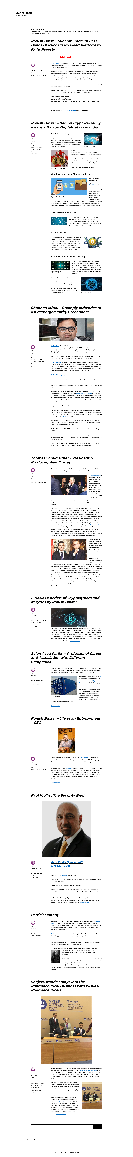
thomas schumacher (36, 480)
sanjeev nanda (35, 1080)
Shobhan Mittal (55, 345)
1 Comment (34, 153)
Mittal (32, 355)
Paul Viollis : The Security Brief (57, 795)
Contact (61, 1152)
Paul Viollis (65, 875)
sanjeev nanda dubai (36, 1085)
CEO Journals (24, 12)
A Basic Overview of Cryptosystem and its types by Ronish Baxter (65, 600)
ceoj (32, 68)
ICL (100, 676)
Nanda (33, 1077)
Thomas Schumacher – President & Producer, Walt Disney (62, 460)
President (95, 554)
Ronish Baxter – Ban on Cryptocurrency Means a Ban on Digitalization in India (66, 125)
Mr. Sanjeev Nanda (64, 1101)
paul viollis (33, 873)
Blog (32, 72)
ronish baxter (34, 75)
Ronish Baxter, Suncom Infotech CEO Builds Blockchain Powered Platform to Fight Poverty (65, 45)
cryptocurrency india (36, 145)
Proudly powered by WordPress (33, 1140)
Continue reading (75, 640)
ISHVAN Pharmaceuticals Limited (88, 1070)
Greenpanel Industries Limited (84, 393)
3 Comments (34, 626)
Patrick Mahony (45, 915)
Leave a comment (36, 79)
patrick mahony (35, 933)
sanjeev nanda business (37, 1083)
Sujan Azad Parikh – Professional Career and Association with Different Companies (66, 657)
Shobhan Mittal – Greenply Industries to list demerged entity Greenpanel (66, 310)
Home (55, 1152)
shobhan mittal (35, 357)
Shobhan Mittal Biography (58, 375)
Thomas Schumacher (95, 475)
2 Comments (34, 877)
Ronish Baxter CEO (56, 63)
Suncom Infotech (59, 136)
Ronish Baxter (70, 111)
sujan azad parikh (35, 680)
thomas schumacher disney (38, 482)
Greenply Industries (56, 362)
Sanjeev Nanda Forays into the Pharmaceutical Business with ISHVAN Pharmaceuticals (65, 986)
